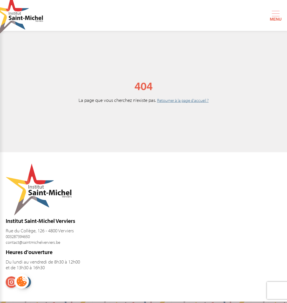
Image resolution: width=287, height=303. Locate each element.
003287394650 (18, 236)
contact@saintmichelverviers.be (33, 242)
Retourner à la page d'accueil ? (183, 100)
